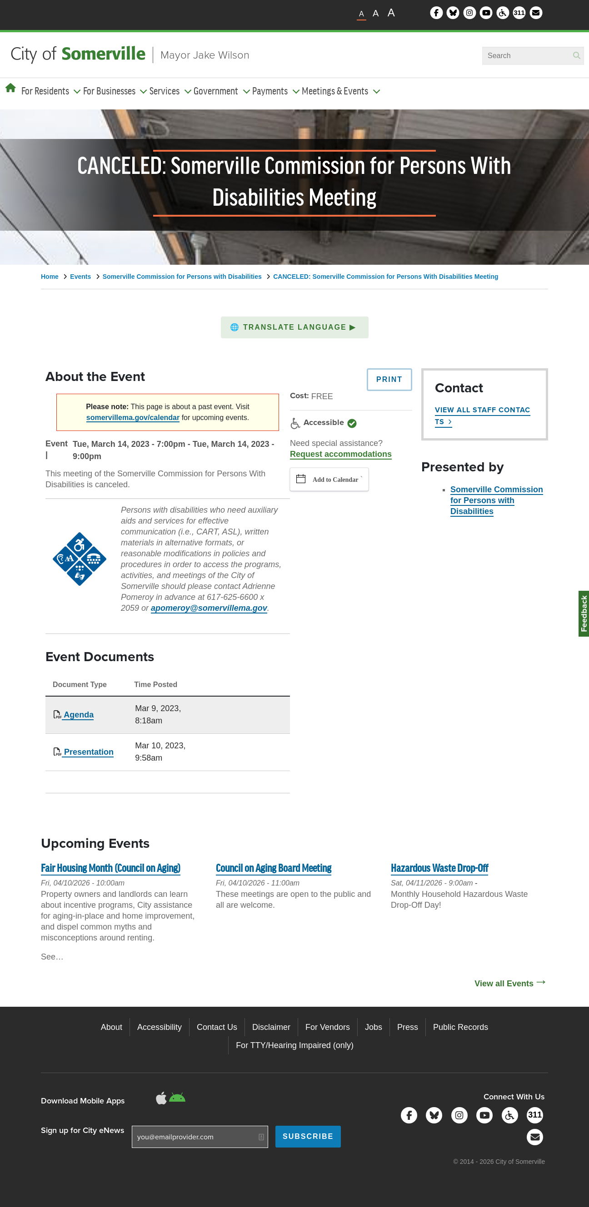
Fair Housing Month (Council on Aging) (110, 869)
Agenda (78, 714)
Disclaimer (271, 1027)
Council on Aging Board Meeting (273, 869)
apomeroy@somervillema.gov (209, 608)
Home (50, 276)
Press (407, 1027)
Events (80, 276)
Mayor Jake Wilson (205, 55)
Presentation (88, 752)
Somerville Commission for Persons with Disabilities (182, 276)
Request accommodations (341, 454)
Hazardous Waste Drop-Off (439, 869)
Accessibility (159, 1027)
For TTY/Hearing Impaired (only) (295, 1045)
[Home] (10, 88)
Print (389, 379)
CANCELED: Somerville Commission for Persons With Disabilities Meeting (385, 276)
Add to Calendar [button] (335, 479)
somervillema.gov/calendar (133, 417)
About (111, 1027)
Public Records (460, 1027)
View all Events (504, 983)
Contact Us (217, 1027)
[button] (295, 327)
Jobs (373, 1027)
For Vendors (327, 1027)
